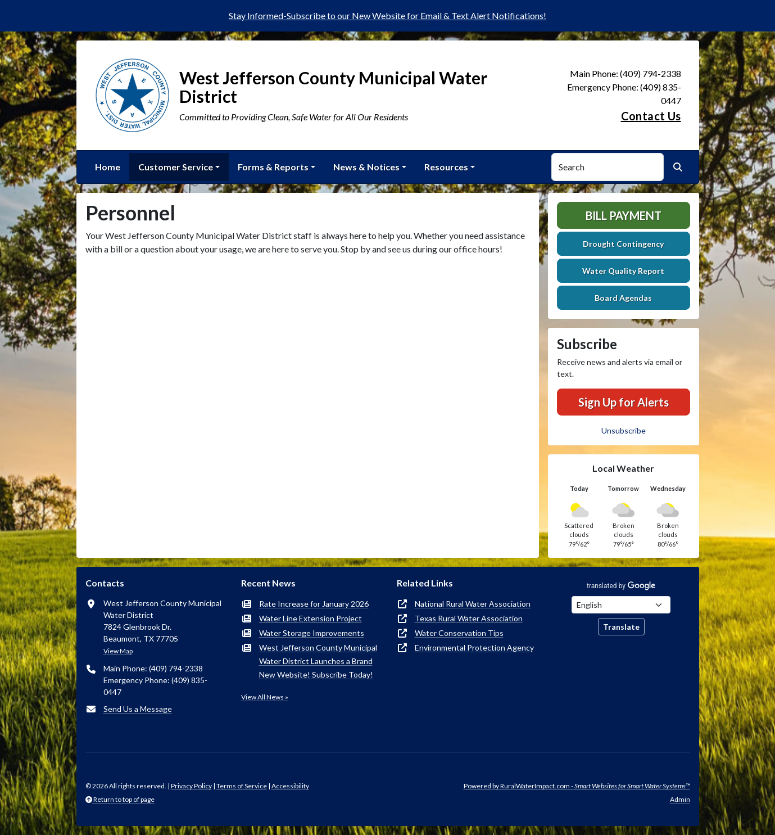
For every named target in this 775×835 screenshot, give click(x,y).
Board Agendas (623, 298)
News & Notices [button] (366, 166)
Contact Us (651, 116)
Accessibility (290, 786)
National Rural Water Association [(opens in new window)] (473, 603)
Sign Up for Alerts (623, 402)
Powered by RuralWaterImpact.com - (577, 786)
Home (107, 166)
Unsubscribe (623, 430)
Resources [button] (446, 166)
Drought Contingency (623, 244)
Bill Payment (623, 215)
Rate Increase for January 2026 (314, 603)
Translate (621, 626)
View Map (118, 651)
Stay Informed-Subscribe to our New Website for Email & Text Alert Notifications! (387, 15)
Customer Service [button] (175, 166)
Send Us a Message (137, 709)
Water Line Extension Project (310, 618)
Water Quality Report (623, 271)
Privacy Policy (191, 786)
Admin (680, 799)
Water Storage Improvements (311, 633)
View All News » (264, 697)
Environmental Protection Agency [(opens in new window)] (474, 647)
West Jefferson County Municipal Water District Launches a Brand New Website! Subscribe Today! (318, 661)
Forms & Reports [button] (273, 166)
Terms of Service (241, 786)
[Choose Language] (621, 604)
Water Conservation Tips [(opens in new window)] (459, 633)
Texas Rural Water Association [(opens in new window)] (469, 618)
